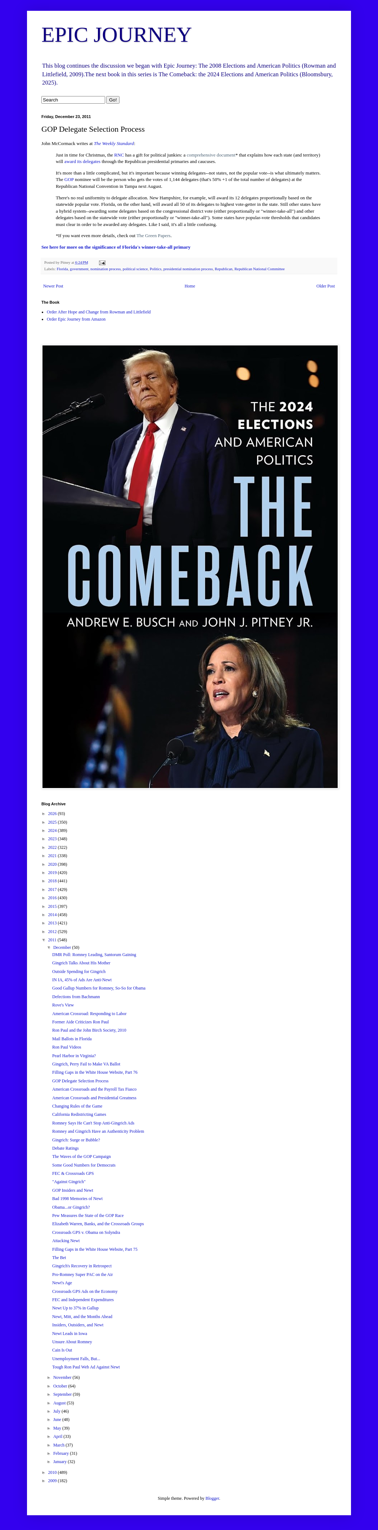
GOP (69, 179)
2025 (53, 822)
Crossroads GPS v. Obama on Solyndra (86, 1232)
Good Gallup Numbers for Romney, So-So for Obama (98, 988)
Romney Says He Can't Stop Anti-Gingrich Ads (93, 1123)
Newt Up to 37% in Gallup (75, 1308)
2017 (53, 889)
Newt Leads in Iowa (69, 1333)
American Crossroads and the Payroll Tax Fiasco (94, 1089)
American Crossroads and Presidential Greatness (94, 1097)
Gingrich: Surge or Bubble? (76, 1139)
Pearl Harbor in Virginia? (74, 1055)
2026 (53, 813)
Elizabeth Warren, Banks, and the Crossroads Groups (98, 1223)
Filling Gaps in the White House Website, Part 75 (95, 1249)
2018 (53, 880)
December (62, 947)
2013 (53, 922)
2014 (53, 914)
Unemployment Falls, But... (76, 1358)
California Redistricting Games (79, 1114)
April (58, 1436)
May (57, 1428)
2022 (53, 847)
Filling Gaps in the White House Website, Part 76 (95, 1072)
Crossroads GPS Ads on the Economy (85, 1291)
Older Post (325, 286)
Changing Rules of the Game (77, 1106)
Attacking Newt (66, 1240)
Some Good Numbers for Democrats (84, 1165)
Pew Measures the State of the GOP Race (88, 1215)
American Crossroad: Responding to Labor (89, 1013)
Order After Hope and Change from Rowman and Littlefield (99, 311)
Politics (155, 269)
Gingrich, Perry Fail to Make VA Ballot (86, 1064)
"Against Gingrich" (69, 1181)
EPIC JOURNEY (116, 34)
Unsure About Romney (72, 1341)
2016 (53, 897)
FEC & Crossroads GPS (73, 1173)
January (60, 1461)
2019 (53, 872)
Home (190, 286)
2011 (53, 939)
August (60, 1402)
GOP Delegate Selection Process (80, 1080)
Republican (224, 269)
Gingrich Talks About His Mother (81, 962)
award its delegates (82, 161)
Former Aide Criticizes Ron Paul (80, 1021)
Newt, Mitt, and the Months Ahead (82, 1316)
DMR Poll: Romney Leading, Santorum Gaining (94, 954)
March (59, 1445)
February (61, 1453)
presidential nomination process (188, 269)
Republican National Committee (259, 269)
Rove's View (63, 1005)
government (79, 269)
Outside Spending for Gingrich (78, 971)
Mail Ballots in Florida (72, 1038)
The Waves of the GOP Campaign (81, 1156)
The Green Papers (153, 235)
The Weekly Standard (114, 143)
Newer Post (53, 286)
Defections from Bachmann (76, 996)
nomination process (105, 269)
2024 (53, 830)
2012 (53, 931)
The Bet (59, 1257)
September (63, 1394)
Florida (62, 269)
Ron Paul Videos (66, 1047)
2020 (53, 864)
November (63, 1377)
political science (135, 269)
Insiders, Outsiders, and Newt (77, 1324)
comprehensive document (211, 155)
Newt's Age (62, 1282)
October (60, 1386)
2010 (53, 1472)
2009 (53, 1480)
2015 (53, 906)
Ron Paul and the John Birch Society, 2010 (89, 1030)
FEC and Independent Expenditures (83, 1299)
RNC (119, 155)
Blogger (212, 1498)
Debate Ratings (65, 1148)
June (57, 1419)
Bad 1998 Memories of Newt (77, 1198)
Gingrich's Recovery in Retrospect (82, 1265)
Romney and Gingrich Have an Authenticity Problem (98, 1131)
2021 (53, 855)
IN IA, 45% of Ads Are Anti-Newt (82, 979)
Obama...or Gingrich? (71, 1207)
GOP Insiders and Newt (72, 1190)
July (57, 1411)
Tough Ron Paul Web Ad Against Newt (86, 1367)
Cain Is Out (62, 1350)
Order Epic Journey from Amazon (76, 319)
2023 (53, 838)
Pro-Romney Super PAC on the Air (82, 1274)
